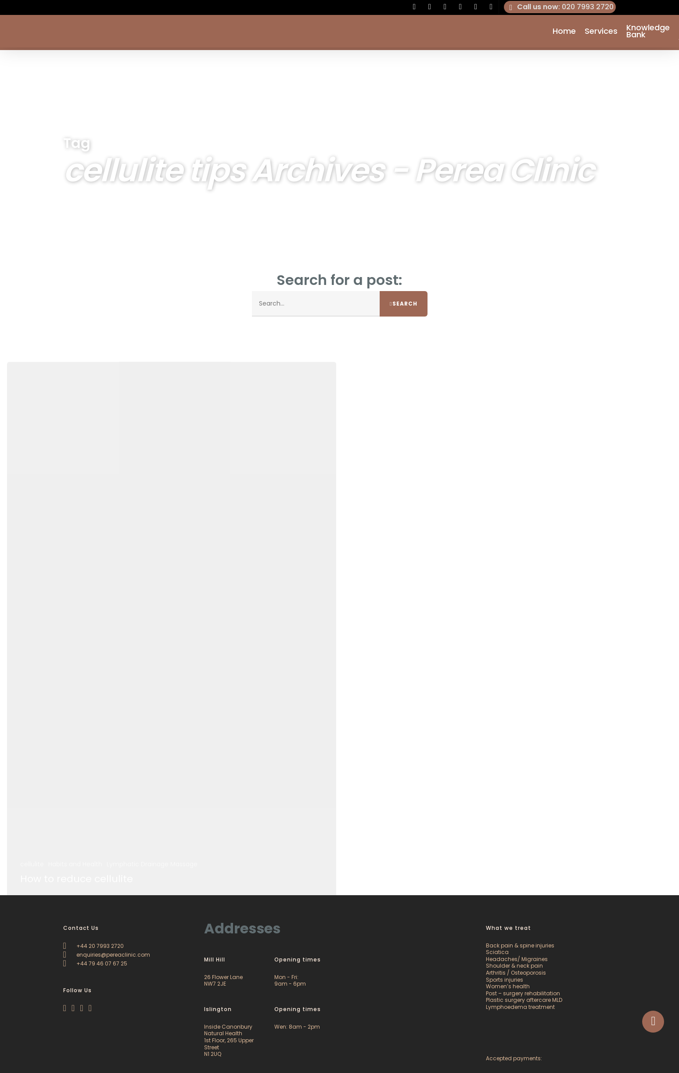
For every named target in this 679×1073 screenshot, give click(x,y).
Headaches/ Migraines (517, 959)
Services (601, 32)
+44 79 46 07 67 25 (95, 963)
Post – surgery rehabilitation (523, 993)
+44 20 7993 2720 (93, 946)
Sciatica (497, 952)
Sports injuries (504, 979)
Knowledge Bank (648, 32)
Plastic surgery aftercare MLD (524, 1000)
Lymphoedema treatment (520, 1007)
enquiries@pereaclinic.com (106, 954)
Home (564, 32)
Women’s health (508, 986)
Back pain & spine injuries (520, 945)
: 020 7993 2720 (560, 7)
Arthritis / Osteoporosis (516, 972)
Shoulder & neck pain (514, 965)
